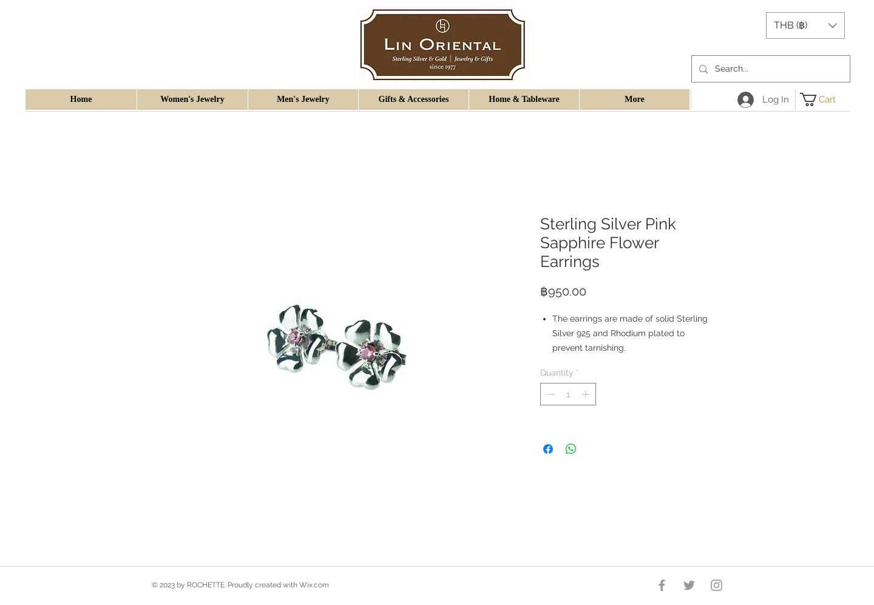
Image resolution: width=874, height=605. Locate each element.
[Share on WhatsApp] (571, 449)
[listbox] (805, 25)
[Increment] (586, 394)
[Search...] (769, 69)
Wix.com (314, 585)
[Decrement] (549, 394)
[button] (805, 25)
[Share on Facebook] (548, 449)
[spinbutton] (568, 394)
